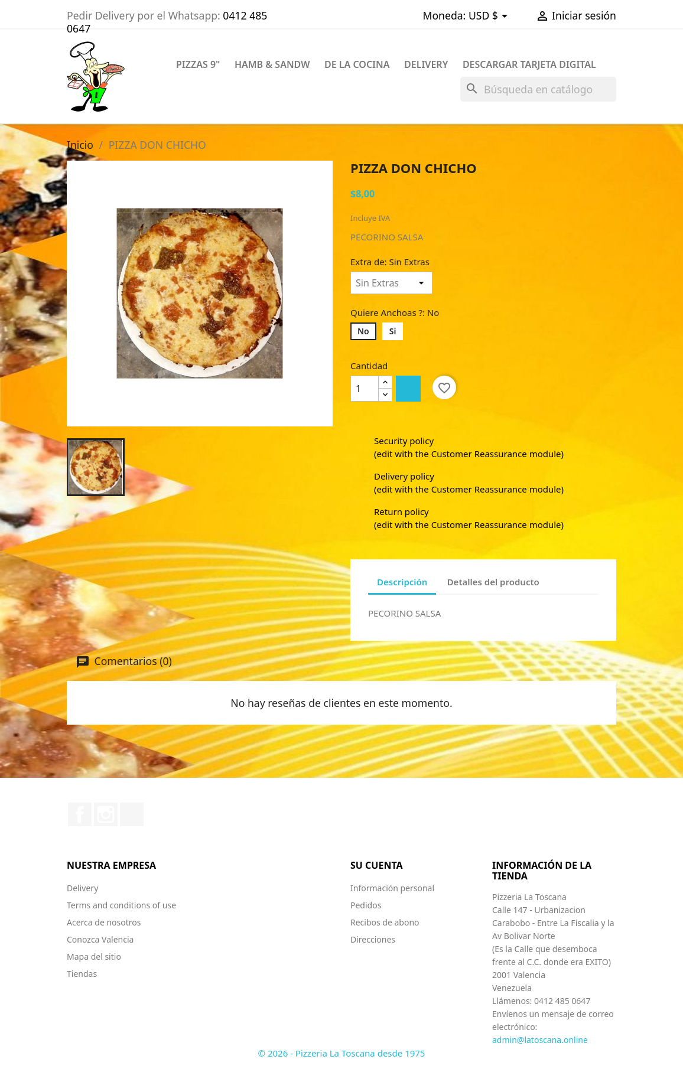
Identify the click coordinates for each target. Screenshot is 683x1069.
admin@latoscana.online (540, 1039)
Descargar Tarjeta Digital (529, 64)
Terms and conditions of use (121, 905)
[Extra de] (391, 283)
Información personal (392, 888)
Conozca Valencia (100, 939)
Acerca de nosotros (104, 922)
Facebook (80, 814)
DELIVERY (426, 64)
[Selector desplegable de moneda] (490, 16)
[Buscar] (538, 89)
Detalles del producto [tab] (493, 582)
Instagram (106, 814)
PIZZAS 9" (198, 64)
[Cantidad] (364, 389)
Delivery (82, 888)
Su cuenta (376, 865)
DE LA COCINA (357, 64)
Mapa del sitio (94, 956)
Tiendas (82, 973)
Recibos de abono (384, 922)
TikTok (132, 814)
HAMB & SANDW (272, 64)
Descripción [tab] (402, 582)
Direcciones (372, 939)
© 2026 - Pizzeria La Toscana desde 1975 (341, 1053)
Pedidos (365, 905)
